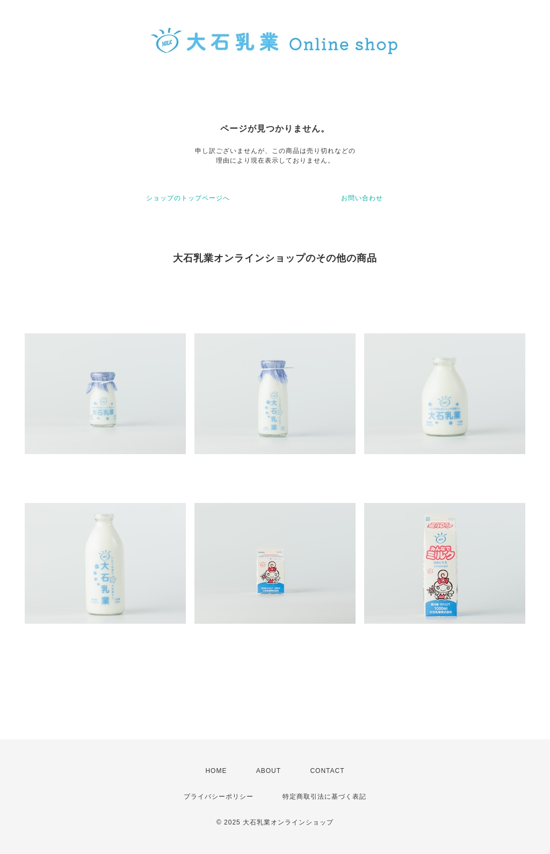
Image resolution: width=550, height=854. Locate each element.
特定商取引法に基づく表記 (324, 796)
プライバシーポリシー (219, 796)
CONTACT (327, 771)
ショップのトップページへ (188, 198)
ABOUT (268, 771)
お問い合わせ (362, 198)
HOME (216, 771)
